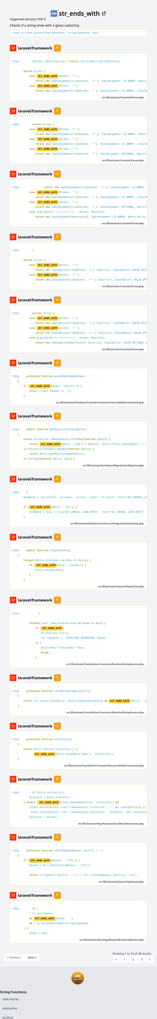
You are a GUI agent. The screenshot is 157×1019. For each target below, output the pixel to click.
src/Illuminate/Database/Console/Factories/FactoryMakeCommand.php (100, 402)
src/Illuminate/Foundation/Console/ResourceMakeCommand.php (104, 765)
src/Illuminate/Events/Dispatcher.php (121, 586)
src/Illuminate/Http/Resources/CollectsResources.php (111, 823)
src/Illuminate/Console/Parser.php (123, 97)
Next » (32, 957)
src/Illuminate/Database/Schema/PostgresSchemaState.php (107, 523)
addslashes (9, 1008)
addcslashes (10, 999)
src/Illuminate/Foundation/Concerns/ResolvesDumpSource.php (105, 664)
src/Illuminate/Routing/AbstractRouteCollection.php (112, 940)
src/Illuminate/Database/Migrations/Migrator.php (113, 465)
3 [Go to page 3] (141, 959)
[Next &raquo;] (150, 959)
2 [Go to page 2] (133, 959)
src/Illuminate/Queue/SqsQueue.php (121, 881)
